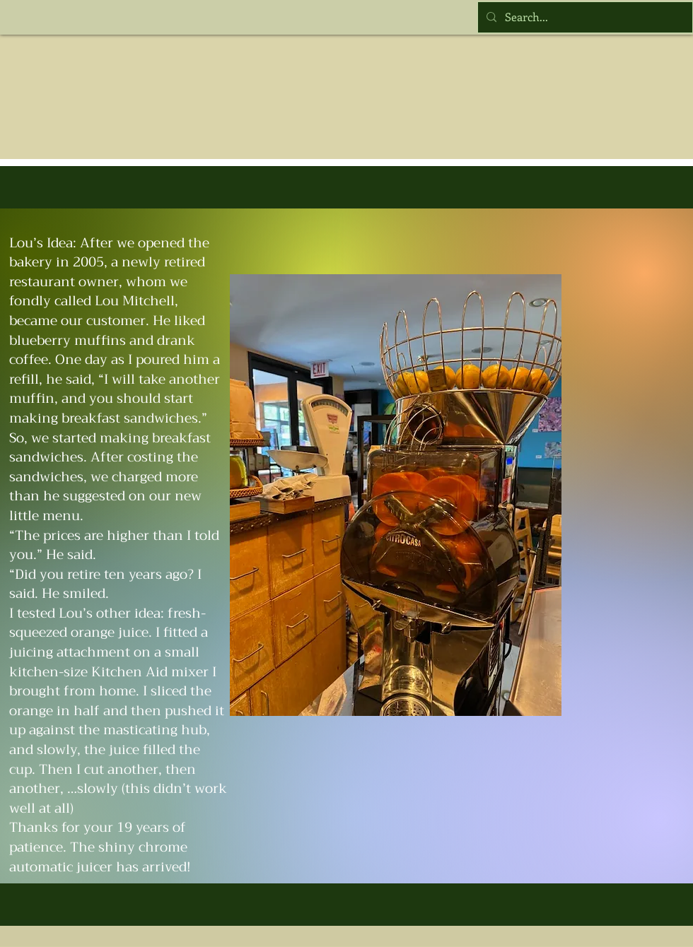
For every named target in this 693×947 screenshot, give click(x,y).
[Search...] (584, 17)
